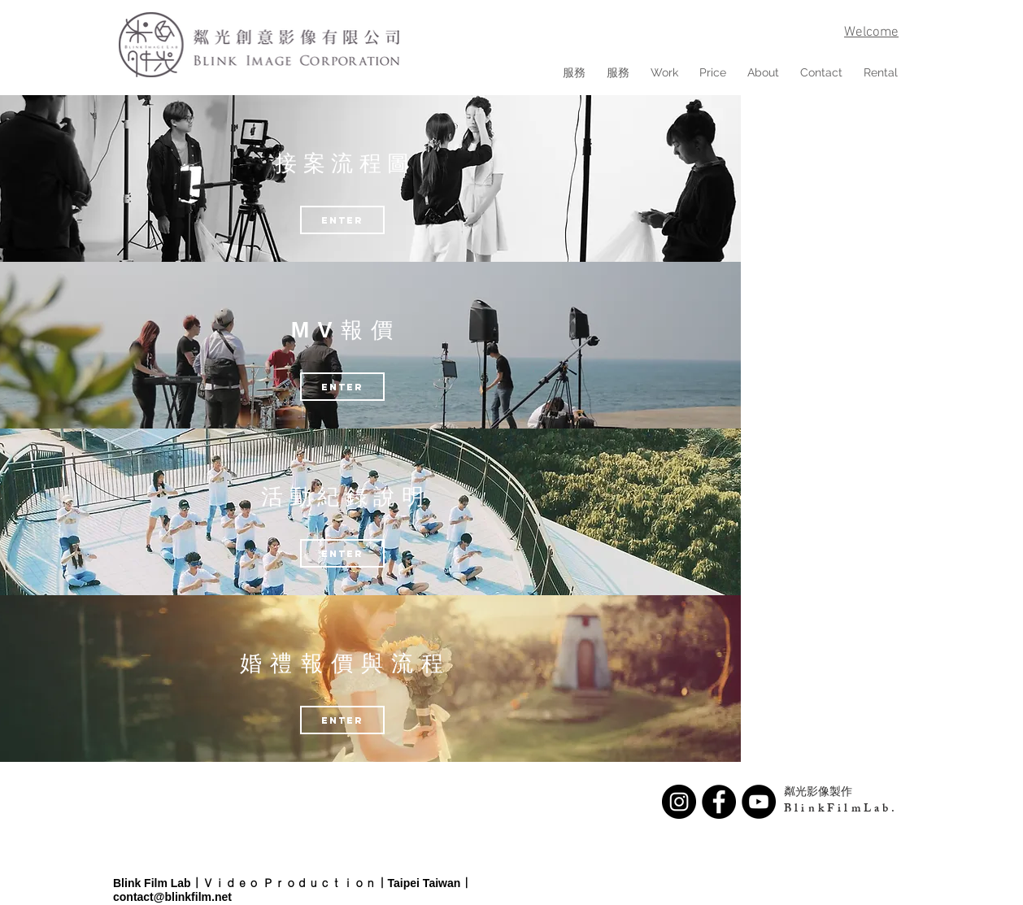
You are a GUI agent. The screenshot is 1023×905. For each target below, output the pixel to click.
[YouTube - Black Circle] (759, 802)
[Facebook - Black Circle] (719, 802)
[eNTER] (342, 220)
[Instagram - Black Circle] (679, 802)
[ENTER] (342, 386)
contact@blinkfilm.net (172, 896)
